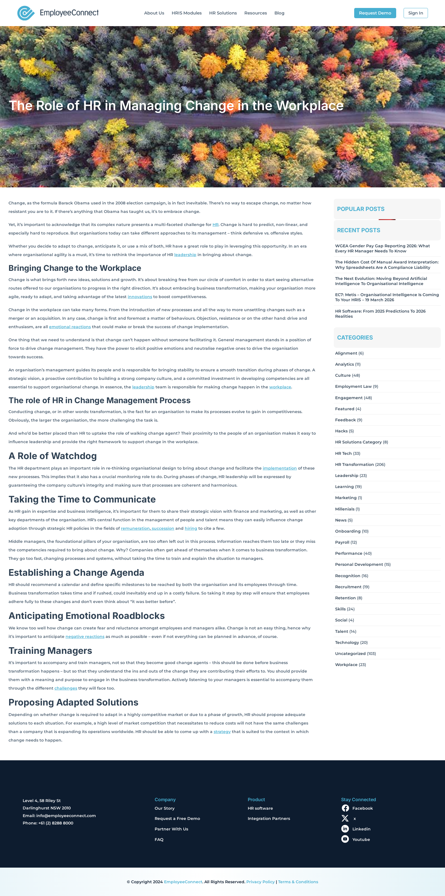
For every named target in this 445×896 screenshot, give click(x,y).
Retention (345, 597)
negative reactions (85, 636)
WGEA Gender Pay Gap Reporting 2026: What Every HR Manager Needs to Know (382, 248)
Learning (344, 486)
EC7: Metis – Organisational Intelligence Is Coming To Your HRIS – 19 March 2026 (387, 297)
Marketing (346, 497)
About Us (154, 13)
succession (162, 528)
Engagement (349, 397)
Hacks (341, 431)
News (341, 520)
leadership (185, 254)
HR (216, 224)
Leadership (346, 475)
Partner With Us (171, 829)
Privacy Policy (260, 881)
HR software (260, 808)
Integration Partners (269, 818)
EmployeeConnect (183, 881)
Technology (347, 642)
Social (341, 620)
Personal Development (359, 564)
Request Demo (375, 13)
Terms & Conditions (298, 881)
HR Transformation (354, 464)
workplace (280, 387)
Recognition (347, 575)
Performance (348, 553)
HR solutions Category (358, 442)
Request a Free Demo (177, 818)
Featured (344, 408)
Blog (279, 13)
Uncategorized (350, 653)
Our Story (165, 808)
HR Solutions (223, 13)
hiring (191, 528)
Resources (255, 13)
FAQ (159, 839)
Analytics (344, 364)
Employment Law (353, 386)
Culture (343, 375)
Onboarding (348, 531)
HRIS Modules (187, 13)
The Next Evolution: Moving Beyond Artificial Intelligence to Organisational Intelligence (381, 281)
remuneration (135, 528)
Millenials (344, 509)
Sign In (415, 13)
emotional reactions (70, 326)
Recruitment (348, 586)
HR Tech (343, 453)
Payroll (342, 542)
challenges (65, 688)
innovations (140, 296)
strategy (222, 731)
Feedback (345, 419)
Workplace (346, 664)
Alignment (346, 353)
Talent (341, 631)
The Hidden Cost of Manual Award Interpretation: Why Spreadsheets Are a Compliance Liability (386, 264)
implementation (280, 468)
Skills (340, 609)
